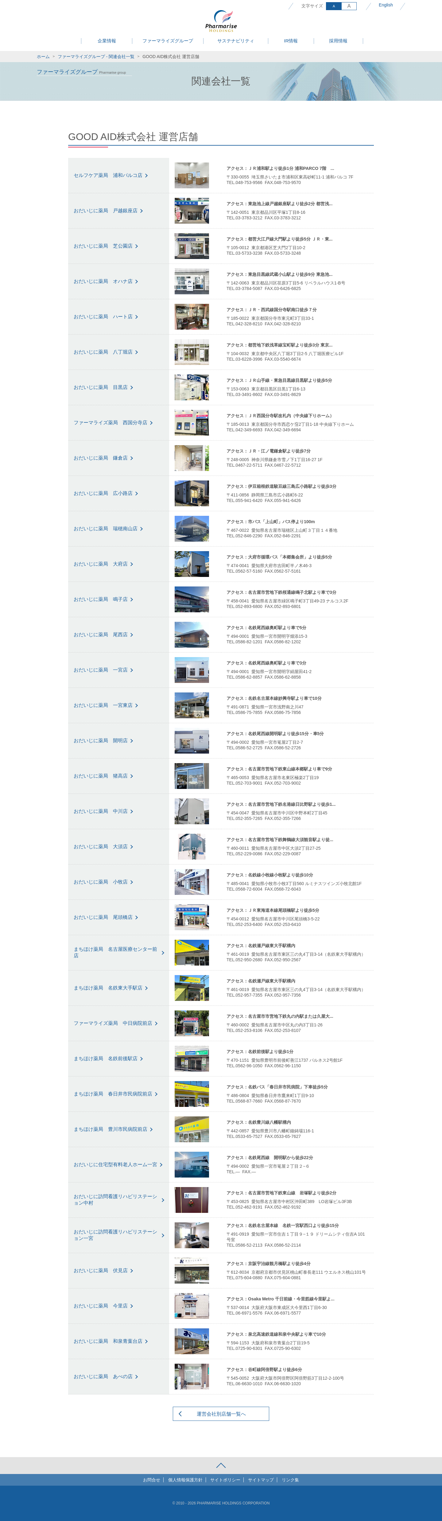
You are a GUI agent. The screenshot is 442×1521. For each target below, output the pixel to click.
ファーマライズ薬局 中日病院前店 (113, 1023)
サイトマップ (261, 1479)
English (386, 4)
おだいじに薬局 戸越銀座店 (106, 210)
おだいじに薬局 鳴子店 (101, 599)
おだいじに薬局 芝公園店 (103, 246)
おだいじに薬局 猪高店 (101, 775)
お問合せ (151, 1479)
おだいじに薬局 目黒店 (101, 387)
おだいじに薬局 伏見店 (101, 1270)
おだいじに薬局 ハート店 (103, 316)
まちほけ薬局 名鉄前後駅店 (106, 1058)
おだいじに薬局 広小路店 (103, 493)
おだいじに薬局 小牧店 (101, 881)
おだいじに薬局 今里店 (101, 1305)
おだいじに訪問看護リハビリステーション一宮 (115, 1235)
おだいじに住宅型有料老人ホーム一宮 (115, 1164)
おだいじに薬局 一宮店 (101, 669)
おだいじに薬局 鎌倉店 (101, 458)
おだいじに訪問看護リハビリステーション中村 (115, 1199)
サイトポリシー (225, 1479)
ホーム (43, 56)
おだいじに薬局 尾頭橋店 (103, 917)
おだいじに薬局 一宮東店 (103, 705)
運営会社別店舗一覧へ (221, 1414)
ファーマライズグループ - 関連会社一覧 (96, 56)
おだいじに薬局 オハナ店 (103, 281)
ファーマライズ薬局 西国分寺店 (110, 422)
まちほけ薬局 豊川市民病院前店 (110, 1129)
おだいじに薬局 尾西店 (101, 634)
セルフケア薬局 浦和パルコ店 (108, 175)
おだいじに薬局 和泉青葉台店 (108, 1341)
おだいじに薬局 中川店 (101, 811)
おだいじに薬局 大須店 (101, 846)
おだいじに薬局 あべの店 (103, 1376)
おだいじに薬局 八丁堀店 (103, 352)
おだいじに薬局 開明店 (101, 740)
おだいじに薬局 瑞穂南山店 (106, 528)
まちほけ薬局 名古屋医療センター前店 (115, 952)
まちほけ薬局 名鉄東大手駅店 (108, 987)
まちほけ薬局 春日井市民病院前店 (113, 1093)
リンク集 (290, 1479)
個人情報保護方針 (185, 1479)
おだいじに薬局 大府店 (101, 563)
